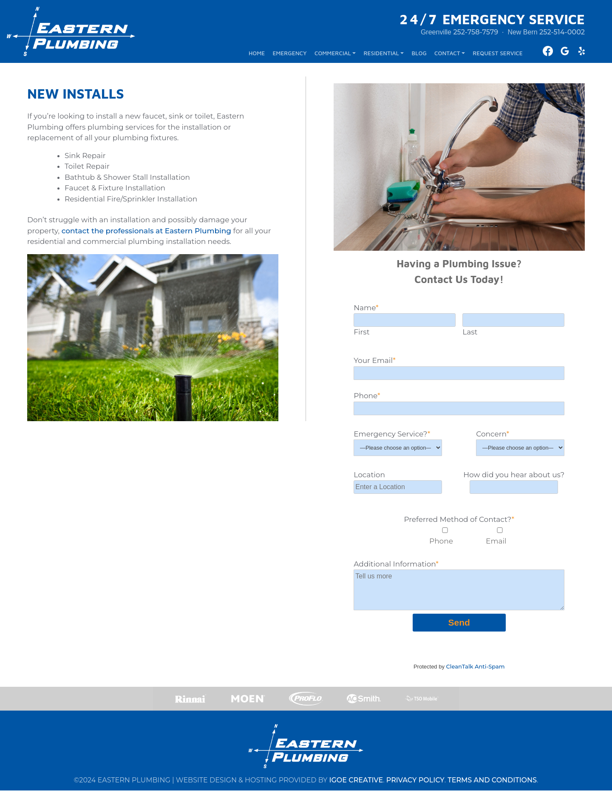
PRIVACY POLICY (415, 786)
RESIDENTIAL (381, 54)
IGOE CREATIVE (356, 786)
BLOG (419, 54)
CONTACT (447, 54)
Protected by (459, 669)
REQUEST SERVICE (498, 54)
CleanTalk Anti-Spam (475, 669)
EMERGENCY (289, 54)
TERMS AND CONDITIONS (492, 786)
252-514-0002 (562, 33)
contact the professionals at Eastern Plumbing (146, 233)
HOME (257, 54)
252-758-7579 (475, 33)
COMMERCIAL (332, 54)
